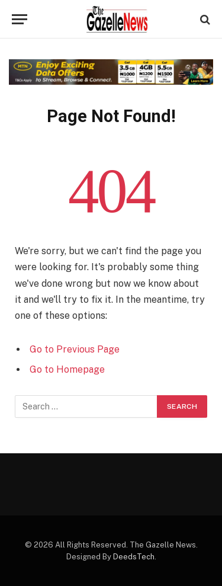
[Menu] (19, 19)
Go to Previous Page (75, 349)
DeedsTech (134, 556)
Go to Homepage (67, 369)
